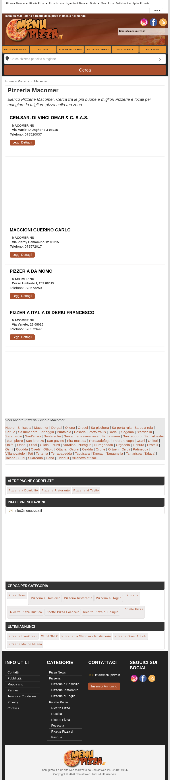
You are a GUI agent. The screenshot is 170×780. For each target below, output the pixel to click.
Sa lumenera (28, 432)
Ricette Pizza (125, 49)
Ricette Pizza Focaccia (63, 612)
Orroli (126, 449)
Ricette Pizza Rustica (26, 612)
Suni (21, 458)
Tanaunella (114, 453)
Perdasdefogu (99, 440)
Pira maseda (76, 440)
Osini (9, 449)
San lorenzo (35, 440)
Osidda (87, 449)
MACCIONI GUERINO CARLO (40, 229)
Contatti (13, 672)
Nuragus (84, 445)
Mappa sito (15, 684)
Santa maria (110, 436)
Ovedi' (36, 449)
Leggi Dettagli (22, 142)
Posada (80, 432)
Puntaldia (64, 432)
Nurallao (69, 445)
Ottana (61, 449)
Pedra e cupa (123, 440)
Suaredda (35, 458)
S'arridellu (144, 432)
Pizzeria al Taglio (97, 49)
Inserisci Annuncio (104, 686)
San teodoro (132, 436)
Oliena (70, 427)
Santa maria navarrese (81, 436)
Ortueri (113, 449)
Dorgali (56, 427)
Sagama (127, 432)
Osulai (74, 449)
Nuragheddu (103, 445)
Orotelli (152, 445)
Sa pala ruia (143, 427)
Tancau (98, 453)
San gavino (55, 440)
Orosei (83, 427)
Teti (30, 453)
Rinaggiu (47, 432)
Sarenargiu (13, 436)
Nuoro (10, 427)
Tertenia (42, 453)
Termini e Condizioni (22, 696)
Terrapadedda (61, 453)
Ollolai (44, 445)
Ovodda (22, 449)
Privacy (13, 702)
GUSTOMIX (49, 636)
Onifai (9, 445)
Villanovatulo (15, 453)
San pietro (15, 440)
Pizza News (152, 49)
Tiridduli (63, 458)
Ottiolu (48, 449)
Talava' (150, 453)
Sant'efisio (33, 436)
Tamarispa (134, 453)
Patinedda (140, 449)
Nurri (56, 445)
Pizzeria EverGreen (22, 636)
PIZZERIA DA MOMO (31, 271)
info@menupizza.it (132, 31)
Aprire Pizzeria (141, 3)
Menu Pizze (107, 3)
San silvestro (154, 436)
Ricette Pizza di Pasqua (100, 612)
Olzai (33, 445)
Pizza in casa (56, 3)
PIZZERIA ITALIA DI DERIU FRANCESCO (52, 312)
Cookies (13, 708)
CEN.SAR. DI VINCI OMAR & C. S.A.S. (49, 117)
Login (156, 10)
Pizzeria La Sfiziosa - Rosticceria (86, 636)
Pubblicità (14, 678)
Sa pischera (100, 427)
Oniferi (153, 440)
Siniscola (24, 427)
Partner (13, 690)
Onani (21, 445)
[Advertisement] (85, 188)
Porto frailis (97, 432)
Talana (10, 458)
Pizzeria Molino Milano (25, 644)
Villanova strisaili (84, 458)
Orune (100, 449)
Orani (141, 440)
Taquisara (82, 453)
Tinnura (138, 445)
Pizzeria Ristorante (71, 49)
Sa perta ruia (121, 427)
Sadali (113, 432)
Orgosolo (123, 445)
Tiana (50, 458)
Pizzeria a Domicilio (15, 49)
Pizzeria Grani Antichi (130, 636)
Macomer (41, 427)
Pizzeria (43, 49)
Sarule (10, 432)
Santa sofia (52, 436)
